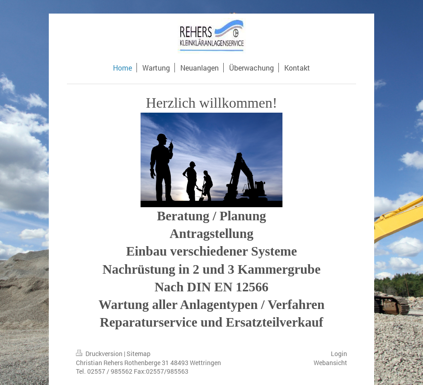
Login (339, 353)
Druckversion (100, 353)
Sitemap (138, 353)
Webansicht (330, 362)
